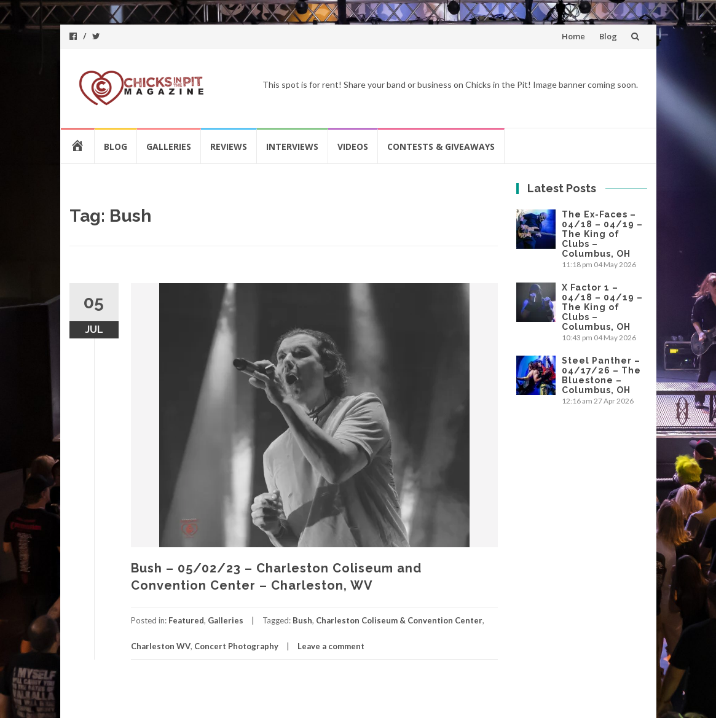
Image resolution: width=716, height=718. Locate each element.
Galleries (168, 146)
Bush (302, 620)
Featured (186, 620)
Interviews (292, 146)
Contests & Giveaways (441, 146)
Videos (352, 146)
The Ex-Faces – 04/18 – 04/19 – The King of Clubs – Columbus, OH (602, 234)
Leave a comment (330, 646)
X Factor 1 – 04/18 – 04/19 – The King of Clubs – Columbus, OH (602, 307)
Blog (608, 36)
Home (573, 36)
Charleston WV (161, 646)
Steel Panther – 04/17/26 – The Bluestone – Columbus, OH (601, 375)
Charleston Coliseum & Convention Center (399, 620)
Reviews (228, 146)
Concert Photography (236, 646)
